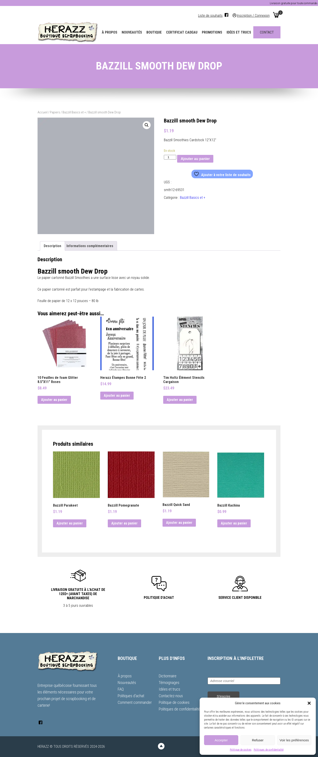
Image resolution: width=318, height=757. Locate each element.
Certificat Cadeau (181, 32)
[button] (309, 703)
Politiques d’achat (131, 695)
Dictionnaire (167, 676)
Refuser (258, 740)
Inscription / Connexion (253, 15)
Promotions (212, 32)
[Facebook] (226, 15)
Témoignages (169, 682)
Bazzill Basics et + (74, 112)
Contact (267, 32)
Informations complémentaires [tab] (89, 246)
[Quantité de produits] (170, 157)
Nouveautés (132, 32)
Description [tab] (52, 246)
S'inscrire (223, 696)
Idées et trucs (239, 32)
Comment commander (135, 702)
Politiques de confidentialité (269, 749)
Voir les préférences (294, 740)
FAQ (121, 689)
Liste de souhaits (210, 15)
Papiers (55, 112)
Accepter (221, 740)
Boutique (154, 32)
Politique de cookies (241, 749)
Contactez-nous (171, 695)
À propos (109, 32)
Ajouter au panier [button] (54, 400)
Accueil (42, 112)
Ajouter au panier (195, 159)
